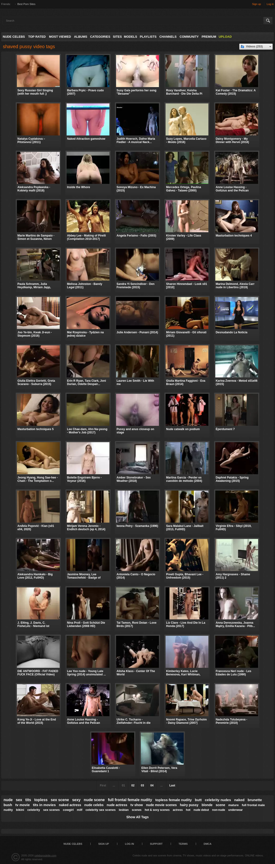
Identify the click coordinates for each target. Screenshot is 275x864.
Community (189, 36)
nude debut (201, 810)
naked (239, 800)
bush (8, 805)
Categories (100, 36)
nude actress (117, 805)
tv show (136, 805)
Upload (225, 36)
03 (142, 785)
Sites (117, 36)
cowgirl (68, 810)
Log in (270, 4)
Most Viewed (60, 36)
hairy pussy (189, 805)
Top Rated (37, 36)
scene (220, 805)
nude (8, 800)
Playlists (148, 36)
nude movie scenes (161, 805)
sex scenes (51, 810)
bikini (20, 810)
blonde (206, 805)
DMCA (207, 843)
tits (28, 800)
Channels (168, 36)
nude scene (94, 800)
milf (79, 810)
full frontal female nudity (130, 800)
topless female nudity (173, 800)
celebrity (33, 810)
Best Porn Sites (26, 4)
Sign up (256, 4)
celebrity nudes (218, 800)
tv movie (22, 805)
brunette (255, 800)
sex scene (60, 800)
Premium (208, 36)
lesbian (123, 810)
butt (198, 800)
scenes (137, 810)
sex (19, 800)
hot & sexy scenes (157, 810)
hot (188, 810)
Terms (183, 843)
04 (151, 785)
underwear (235, 810)
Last (172, 785)
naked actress (70, 805)
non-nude (218, 810)
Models (130, 36)
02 (132, 785)
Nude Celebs (14, 36)
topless (41, 800)
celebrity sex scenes (101, 810)
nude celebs (93, 805)
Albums (80, 36)
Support (156, 843)
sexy (76, 800)
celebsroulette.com (45, 855)
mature (233, 805)
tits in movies (44, 805)
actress (178, 810)
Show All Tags (137, 817)
